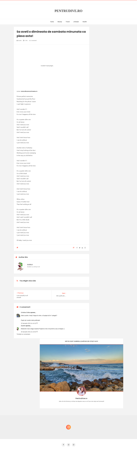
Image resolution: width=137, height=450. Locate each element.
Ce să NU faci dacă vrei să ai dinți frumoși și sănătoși (107, 420)
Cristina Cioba (25, 311)
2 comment (33, 40)
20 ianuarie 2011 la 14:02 (28, 331)
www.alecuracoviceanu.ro (29, 91)
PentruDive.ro (68, 11)
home (52, 21)
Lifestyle (76, 21)
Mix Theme (84, 445)
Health (85, 21)
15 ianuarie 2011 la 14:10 (28, 322)
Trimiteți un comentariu (23, 333)
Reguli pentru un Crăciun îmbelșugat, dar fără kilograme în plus (108, 410)
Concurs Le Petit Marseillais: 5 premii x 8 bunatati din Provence (108, 401)
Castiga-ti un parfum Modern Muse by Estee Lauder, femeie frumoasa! (108, 392)
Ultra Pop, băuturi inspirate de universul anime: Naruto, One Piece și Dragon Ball (108, 430)
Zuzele (23, 325)
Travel (68, 21)
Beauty (60, 21)
